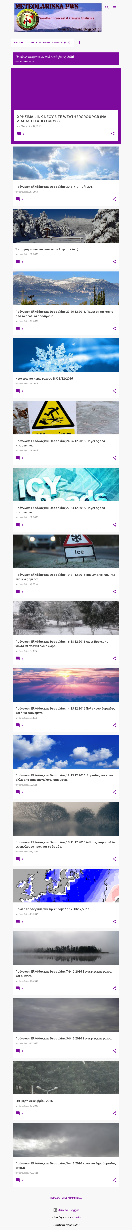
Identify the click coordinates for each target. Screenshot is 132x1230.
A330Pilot (76, 1217)
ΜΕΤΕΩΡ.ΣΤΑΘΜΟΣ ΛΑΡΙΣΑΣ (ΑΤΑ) (50, 42)
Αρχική (18, 42)
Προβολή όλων (25, 61)
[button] (113, 133)
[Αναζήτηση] (107, 7)
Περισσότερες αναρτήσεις (66, 1198)
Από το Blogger (66, 1210)
